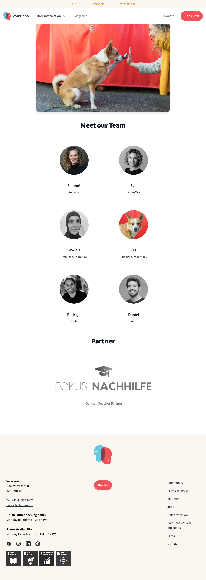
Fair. (73, 4)
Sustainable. (97, 4)
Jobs (170, 507)
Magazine (80, 16)
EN (175, 544)
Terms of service (178, 491)
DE (169, 544)
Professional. (127, 4)
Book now (192, 16)
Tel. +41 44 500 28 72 (20, 500)
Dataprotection (177, 515)
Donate (169, 16)
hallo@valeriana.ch (19, 505)
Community (175, 483)
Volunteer (174, 499)
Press (171, 536)
